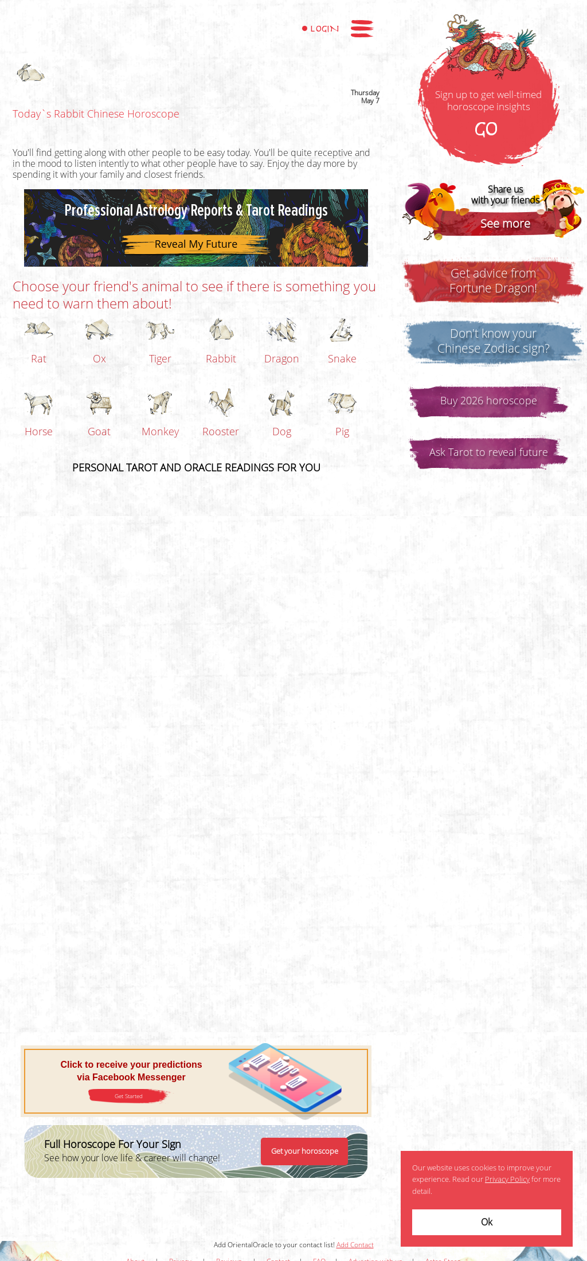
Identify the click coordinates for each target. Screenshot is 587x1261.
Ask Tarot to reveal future (488, 452)
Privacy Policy (507, 1179)
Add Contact (355, 1245)
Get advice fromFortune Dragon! (493, 281)
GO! (488, 130)
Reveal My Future (196, 244)
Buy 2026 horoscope (488, 401)
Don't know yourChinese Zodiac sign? (493, 341)
